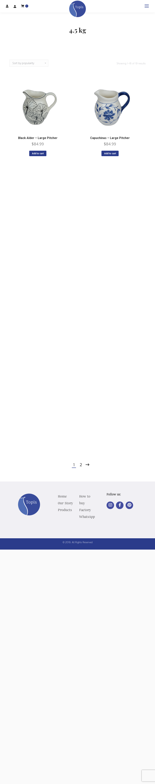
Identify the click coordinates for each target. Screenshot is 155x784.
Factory (85, 510)
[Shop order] (28, 63)
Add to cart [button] (38, 153)
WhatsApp (87, 516)
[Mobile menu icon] (146, 6)
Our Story (65, 503)
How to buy (84, 499)
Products (65, 510)
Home (62, 496)
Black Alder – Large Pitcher (38, 138)
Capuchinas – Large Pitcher (110, 138)
